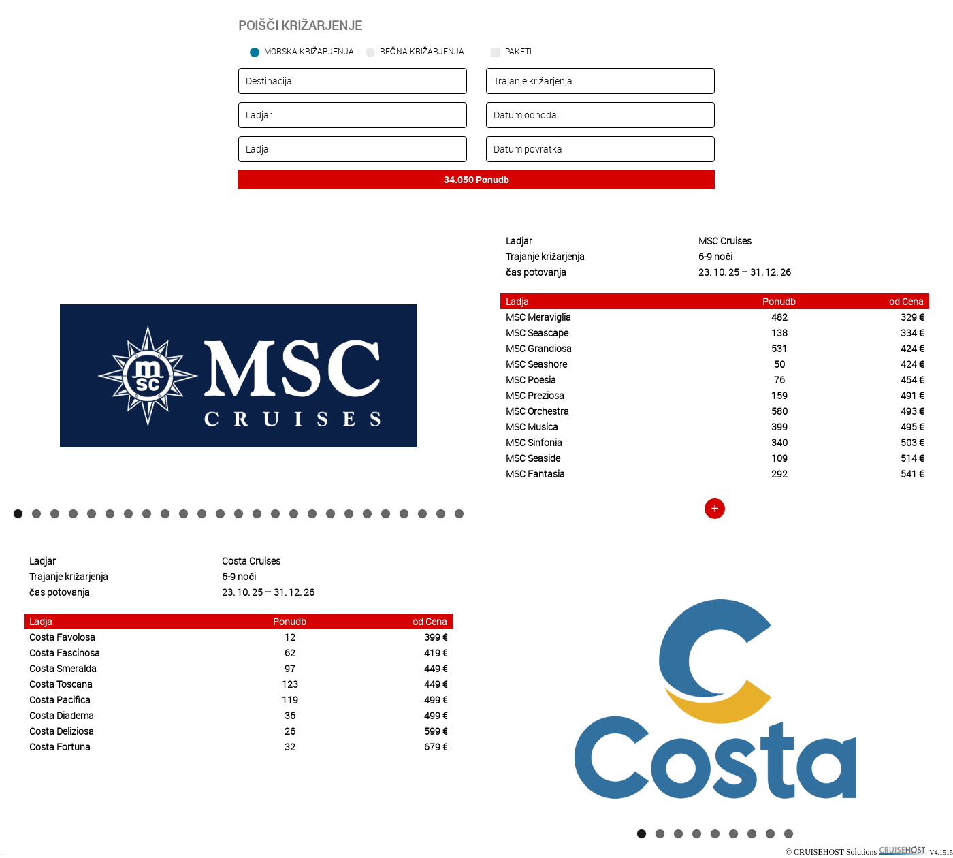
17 (312, 514)
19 (349, 514)
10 (183, 514)
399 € (435, 637)
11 (202, 514)
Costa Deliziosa (61, 731)
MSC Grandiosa (539, 348)
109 (779, 457)
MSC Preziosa (535, 395)
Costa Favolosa (62, 637)
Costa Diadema (61, 715)
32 (290, 746)
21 (386, 514)
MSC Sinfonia (534, 442)
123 (290, 684)
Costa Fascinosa (64, 652)
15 (275, 514)
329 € (912, 317)
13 (238, 514)
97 (290, 668)
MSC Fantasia (535, 473)
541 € (912, 473)
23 (422, 514)
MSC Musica (532, 426)
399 (779, 426)
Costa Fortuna (60, 746)
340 (779, 442)
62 (290, 652)
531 (779, 348)
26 (290, 731)
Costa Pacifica (60, 699)
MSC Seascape (537, 332)
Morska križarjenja (309, 51)
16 (294, 514)
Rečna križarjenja (422, 51)
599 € (435, 731)
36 (290, 715)
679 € (435, 746)
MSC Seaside (533, 457)
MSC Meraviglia (538, 317)
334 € (912, 332)
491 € (912, 395)
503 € (912, 442)
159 (779, 395)
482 (779, 317)
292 (779, 473)
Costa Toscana (61, 684)
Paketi (518, 51)
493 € (912, 410)
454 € (912, 379)
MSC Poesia (531, 379)
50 (779, 364)
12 (220, 514)
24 (441, 514)
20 (367, 514)
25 (459, 514)
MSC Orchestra (537, 410)
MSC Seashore (536, 364)
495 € (912, 426)
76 (779, 379)
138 (779, 332)
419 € (435, 652)
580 (779, 410)
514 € (912, 457)
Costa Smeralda (63, 668)
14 (257, 514)
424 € (912, 348)
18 (330, 514)
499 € (435, 699)
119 (290, 699)
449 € (435, 668)
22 (404, 514)
